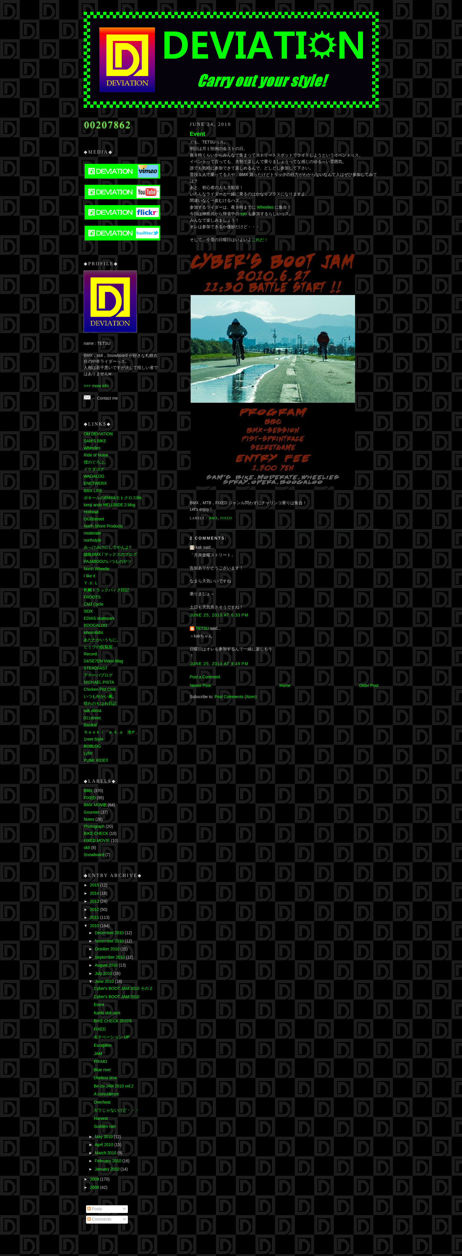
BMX (213, 518)
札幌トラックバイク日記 (106, 590)
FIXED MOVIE (97, 840)
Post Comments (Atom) (235, 697)
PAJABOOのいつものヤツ (107, 561)
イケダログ (94, 469)
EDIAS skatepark (99, 618)
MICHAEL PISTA (99, 682)
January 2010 (108, 1169)
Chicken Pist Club (100, 689)
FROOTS (92, 597)
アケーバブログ (98, 675)
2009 (95, 1179)
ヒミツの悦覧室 (98, 647)
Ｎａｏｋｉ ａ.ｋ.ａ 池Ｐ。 (112, 732)
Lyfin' (88, 753)
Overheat (102, 1102)
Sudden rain (105, 1126)
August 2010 (107, 965)
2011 (95, 917)
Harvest (101, 1118)
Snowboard (94, 855)
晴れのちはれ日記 (100, 703)
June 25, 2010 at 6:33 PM (219, 615)
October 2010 (108, 949)
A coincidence (106, 1094)
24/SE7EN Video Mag (103, 661)
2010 (95, 926)
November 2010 (110, 941)
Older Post (368, 685)
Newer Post (200, 685)
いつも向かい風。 (100, 696)
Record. (91, 654)
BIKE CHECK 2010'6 (112, 1021)
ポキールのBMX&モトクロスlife (113, 498)
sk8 (87, 847)
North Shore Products (103, 526)
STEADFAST (95, 668)
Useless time (105, 1078)
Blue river (102, 1070)
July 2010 (104, 973)
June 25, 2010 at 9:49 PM (219, 664)
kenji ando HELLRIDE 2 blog (109, 505)
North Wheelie (96, 569)
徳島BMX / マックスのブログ (110, 554)
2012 (95, 909)
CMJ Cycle (93, 604)
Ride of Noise (96, 455)
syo (243, 214)
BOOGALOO (95, 625)
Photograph (94, 826)
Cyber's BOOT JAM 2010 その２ (123, 988)
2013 (95, 901)
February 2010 (108, 1161)
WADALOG (94, 476)
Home (285, 685)
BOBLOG (92, 746)
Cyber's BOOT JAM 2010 (116, 997)
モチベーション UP (111, 1037)
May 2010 (104, 1137)
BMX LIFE (93, 491)
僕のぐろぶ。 (96, 462)
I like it (89, 576)
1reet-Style (93, 739)
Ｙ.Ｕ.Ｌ (91, 583)
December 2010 (110, 933)
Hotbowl (91, 512)
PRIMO (100, 1061)
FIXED (226, 518)
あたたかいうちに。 (102, 640)
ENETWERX (95, 483)
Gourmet (92, 812)
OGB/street (94, 519)
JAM (98, 1053)
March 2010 (106, 1153)
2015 (95, 885)
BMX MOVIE (95, 805)
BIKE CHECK (96, 833)
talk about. (93, 710)
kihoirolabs (93, 632)
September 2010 (110, 957)
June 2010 (105, 981)
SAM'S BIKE (95, 441)
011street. (93, 718)
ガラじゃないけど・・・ (116, 1110)
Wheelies (265, 207)
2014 (95, 893)
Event (197, 134)
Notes (89, 819)
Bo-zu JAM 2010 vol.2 (113, 1086)
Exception (102, 1045)
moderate (92, 533)
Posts (94, 1209)
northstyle (92, 540)
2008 (95, 1187)
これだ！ (260, 240)
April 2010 (104, 1145)
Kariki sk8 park (107, 1013)
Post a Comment (205, 677)
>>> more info (96, 386)
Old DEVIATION (98, 434)
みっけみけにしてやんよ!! (107, 547)
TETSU (202, 628)
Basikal (90, 725)
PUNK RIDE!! (96, 760)
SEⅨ (88, 611)
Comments (99, 1219)
